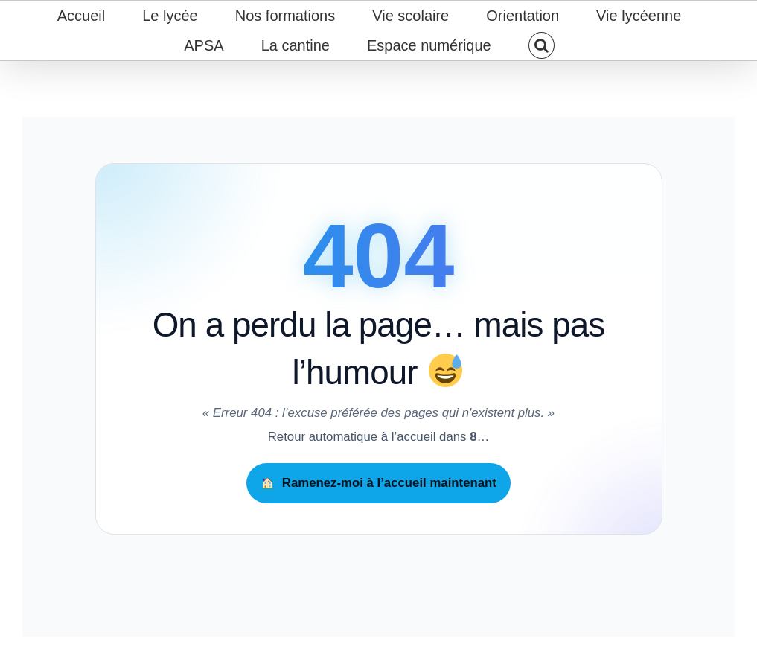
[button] (541, 45)
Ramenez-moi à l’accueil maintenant (378, 483)
